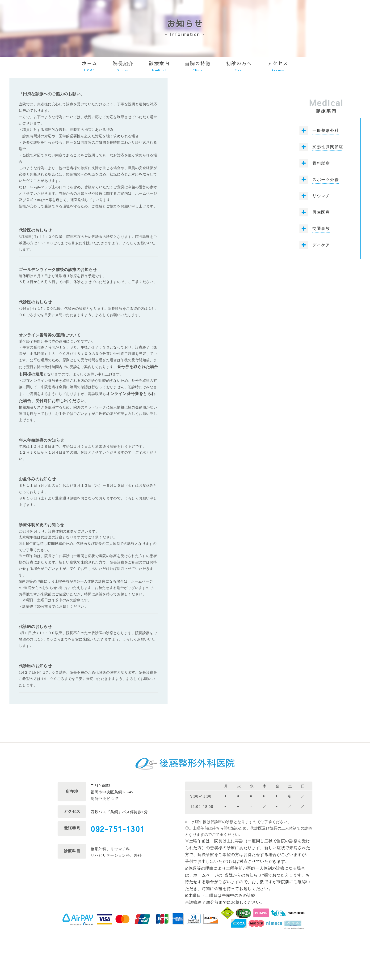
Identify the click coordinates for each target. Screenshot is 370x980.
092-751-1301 (118, 828)
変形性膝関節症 (327, 147)
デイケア (321, 245)
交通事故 (321, 228)
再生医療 (321, 212)
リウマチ (321, 196)
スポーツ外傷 (325, 179)
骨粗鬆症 (321, 163)
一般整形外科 (325, 130)
